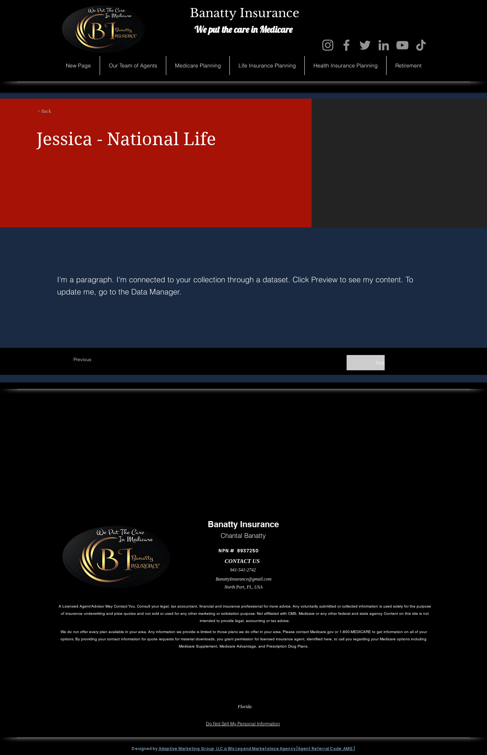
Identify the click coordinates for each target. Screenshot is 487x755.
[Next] (366, 362)
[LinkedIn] (383, 45)
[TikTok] (421, 45)
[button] (70, 110)
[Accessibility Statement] (395, 712)
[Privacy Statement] (88, 712)
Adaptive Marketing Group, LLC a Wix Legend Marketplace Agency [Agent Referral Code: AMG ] (256, 749)
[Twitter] (365, 45)
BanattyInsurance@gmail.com (244, 579)
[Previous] (98, 359)
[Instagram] (327, 45)
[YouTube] (402, 45)
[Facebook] (346, 45)
